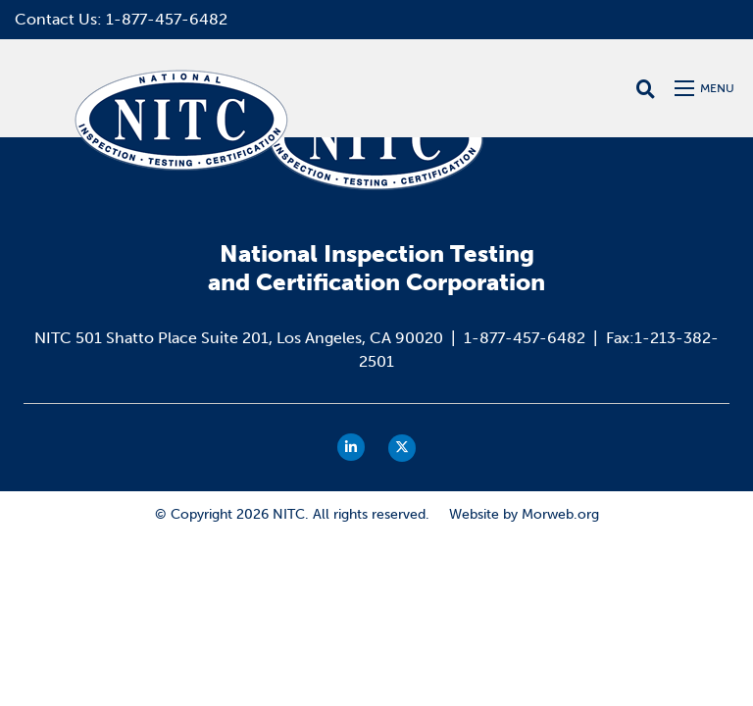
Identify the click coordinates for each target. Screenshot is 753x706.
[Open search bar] (645, 89)
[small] (351, 447)
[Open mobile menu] (706, 88)
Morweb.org (560, 514)
